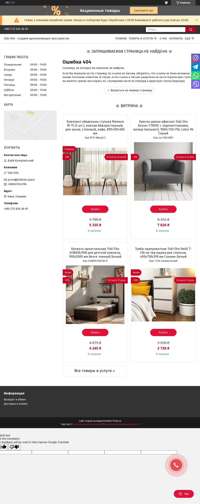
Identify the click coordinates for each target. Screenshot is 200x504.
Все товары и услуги (93, 370)
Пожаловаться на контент (87, 424)
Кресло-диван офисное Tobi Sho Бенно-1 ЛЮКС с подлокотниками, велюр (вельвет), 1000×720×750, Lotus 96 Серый (163, 127)
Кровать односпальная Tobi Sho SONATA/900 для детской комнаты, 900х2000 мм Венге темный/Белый (95, 252)
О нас (163, 38)
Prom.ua (117, 421)
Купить (95, 209)
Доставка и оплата (15, 404)
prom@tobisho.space (21, 179)
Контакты (176, 38)
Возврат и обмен (15, 399)
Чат (184, 494)
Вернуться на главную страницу (131, 90)
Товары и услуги (141, 38)
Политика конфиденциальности (121, 424)
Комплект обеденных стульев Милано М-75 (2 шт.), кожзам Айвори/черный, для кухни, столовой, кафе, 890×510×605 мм (95, 127)
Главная (121, 38)
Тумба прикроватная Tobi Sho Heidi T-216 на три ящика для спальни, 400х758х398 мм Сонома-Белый (163, 252)
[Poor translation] (14, 447)
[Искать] (190, 29)
